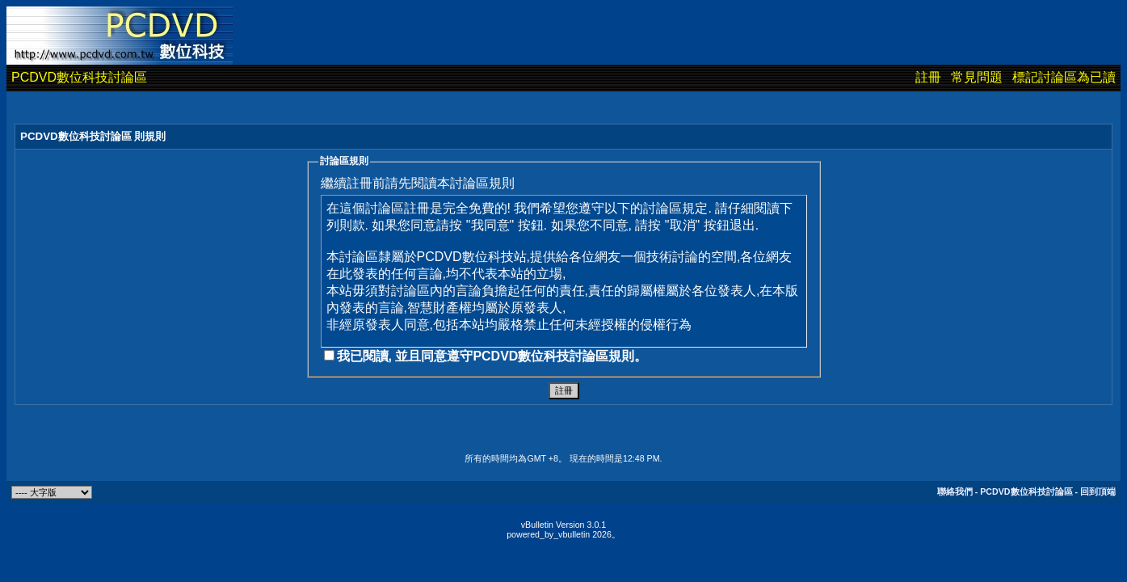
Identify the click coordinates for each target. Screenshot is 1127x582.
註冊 (928, 77)
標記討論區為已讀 (1064, 77)
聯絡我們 (955, 491)
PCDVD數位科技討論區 (79, 77)
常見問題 (977, 77)
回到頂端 (1098, 491)
